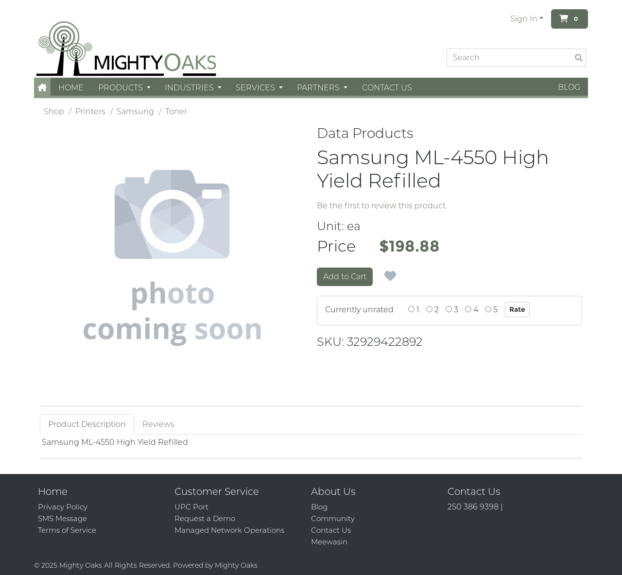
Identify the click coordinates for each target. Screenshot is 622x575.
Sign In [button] (523, 18)
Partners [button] (319, 87)
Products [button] (121, 87)
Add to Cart (344, 276)
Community (333, 518)
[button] (42, 88)
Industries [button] (190, 87)
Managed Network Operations (229, 530)
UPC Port (191, 506)
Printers (90, 111)
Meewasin (329, 541)
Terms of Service (67, 530)
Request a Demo (204, 518)
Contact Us (387, 87)
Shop (54, 111)
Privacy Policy (62, 506)
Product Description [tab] (87, 424)
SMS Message (62, 518)
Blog (569, 87)
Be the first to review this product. (382, 205)
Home (71, 87)
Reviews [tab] (158, 424)
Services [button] (256, 87)
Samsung (135, 111)
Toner (176, 111)
